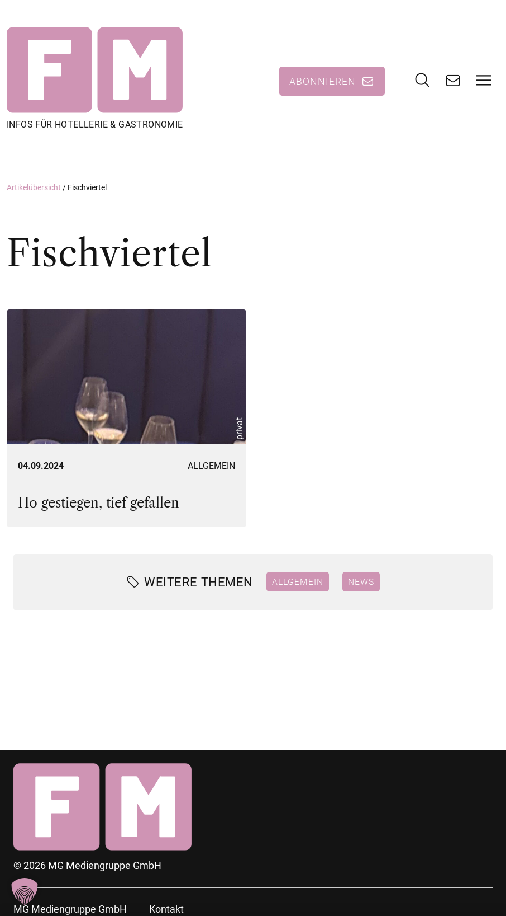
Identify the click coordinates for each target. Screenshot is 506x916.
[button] (24, 891)
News (361, 581)
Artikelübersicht (34, 187)
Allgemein (211, 466)
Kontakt (166, 909)
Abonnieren (322, 81)
